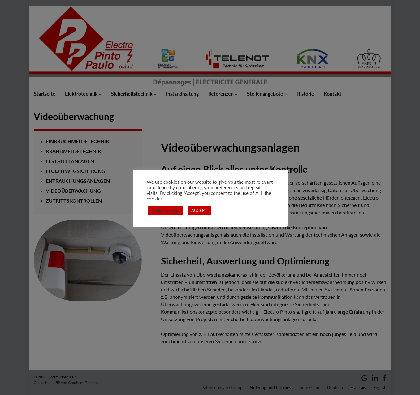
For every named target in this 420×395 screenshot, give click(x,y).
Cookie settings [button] (165, 210)
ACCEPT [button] (199, 210)
